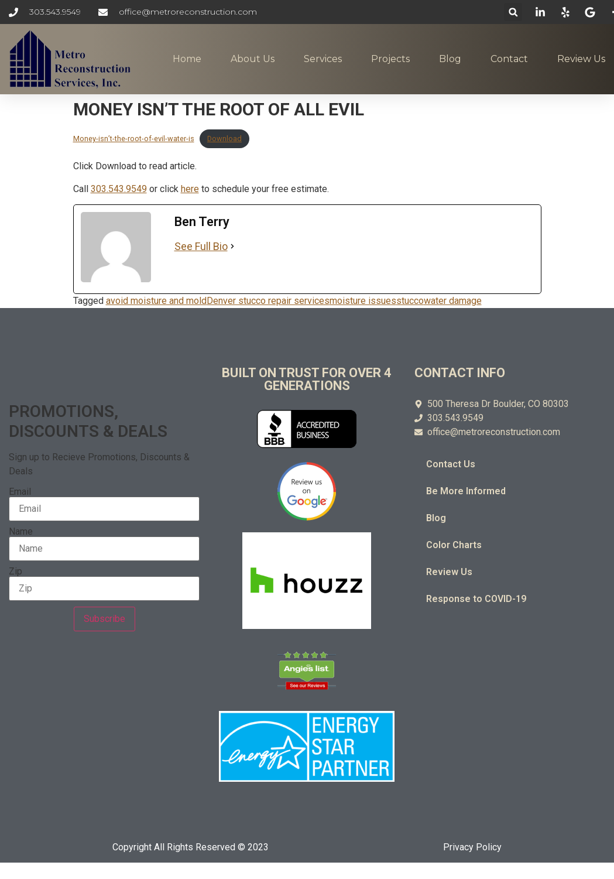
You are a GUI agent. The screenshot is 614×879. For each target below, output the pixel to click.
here (190, 188)
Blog (450, 58)
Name (21, 531)
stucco (410, 300)
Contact (509, 58)
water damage (453, 300)
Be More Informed (466, 491)
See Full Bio (201, 246)
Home (187, 58)
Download (224, 138)
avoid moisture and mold (156, 300)
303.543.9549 (119, 188)
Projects (390, 58)
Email (20, 492)
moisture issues (363, 300)
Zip (15, 571)
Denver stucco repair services (268, 300)
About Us (253, 58)
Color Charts (454, 544)
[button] (513, 12)
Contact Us (450, 464)
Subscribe (104, 618)
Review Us (581, 58)
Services (323, 58)
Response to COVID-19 (476, 598)
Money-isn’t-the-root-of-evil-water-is (133, 138)
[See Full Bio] (232, 246)
